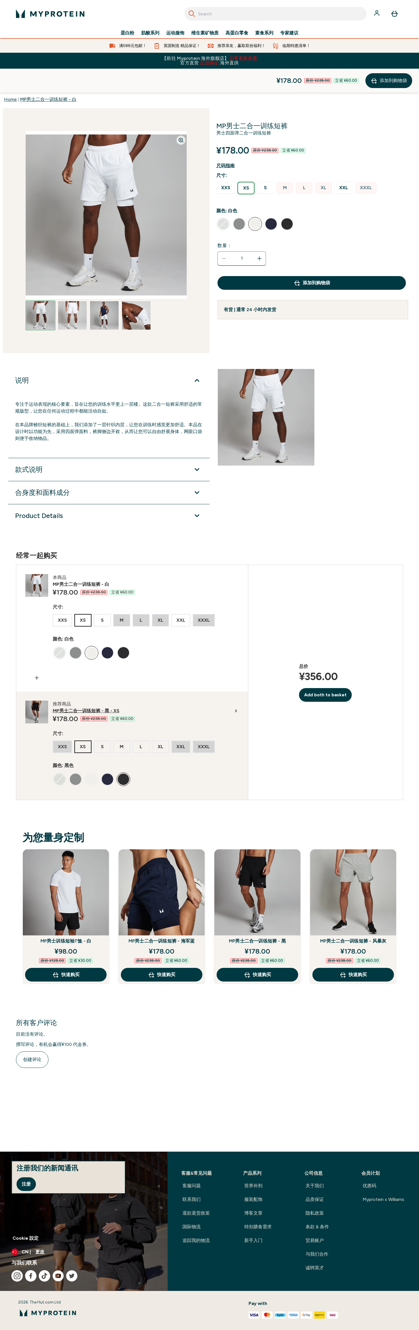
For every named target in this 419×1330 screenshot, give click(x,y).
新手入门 (253, 1240)
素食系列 (264, 33)
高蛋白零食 (236, 33)
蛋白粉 (127, 33)
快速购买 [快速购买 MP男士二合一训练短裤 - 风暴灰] (353, 950)
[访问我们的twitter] (72, 1276)
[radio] (225, 164)
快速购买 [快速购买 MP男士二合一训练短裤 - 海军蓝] (161, 950)
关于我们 (315, 1185)
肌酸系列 (150, 33)
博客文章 (253, 1213)
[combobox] (275, 14)
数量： (224, 221)
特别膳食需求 (258, 1226)
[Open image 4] (136, 291)
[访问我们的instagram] (17, 1276)
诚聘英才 (315, 1267)
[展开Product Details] (109, 491)
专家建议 (289, 33)
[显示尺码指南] (230, 141)
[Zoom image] (181, 116)
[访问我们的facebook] (30, 1276)
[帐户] (377, 14)
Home (10, 75)
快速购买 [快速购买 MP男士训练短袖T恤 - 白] (66, 950)
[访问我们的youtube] (58, 1276)
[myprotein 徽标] (50, 13)
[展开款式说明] (109, 445)
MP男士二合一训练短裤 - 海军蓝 (162, 917)
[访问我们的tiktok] (44, 1276)
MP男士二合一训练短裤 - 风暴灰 (353, 917)
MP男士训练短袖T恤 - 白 (65, 917)
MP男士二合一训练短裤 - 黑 (257, 917)
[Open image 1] (40, 291)
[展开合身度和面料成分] (109, 468)
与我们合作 (317, 1254)
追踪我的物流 (196, 1240)
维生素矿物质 (205, 33)
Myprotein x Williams (383, 1199)
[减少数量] (224, 234)
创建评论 (32, 1035)
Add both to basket (325, 671)
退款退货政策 (196, 1213)
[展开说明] (109, 356)
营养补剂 (253, 1185)
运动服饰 (175, 33)
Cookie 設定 (25, 1238)
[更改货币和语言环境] (83, 1252)
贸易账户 (315, 1240)
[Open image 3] (104, 291)
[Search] (192, 14)
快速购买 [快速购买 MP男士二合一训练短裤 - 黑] (257, 950)
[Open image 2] (72, 291)
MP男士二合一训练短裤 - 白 (48, 75)
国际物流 (191, 1226)
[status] (241, 234)
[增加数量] (259, 234)
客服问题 (191, 1185)
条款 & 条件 (317, 1226)
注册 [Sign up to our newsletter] (26, 1184)
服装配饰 (253, 1199)
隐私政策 (315, 1213)
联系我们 (191, 1199)
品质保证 (315, 1199)
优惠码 (369, 1185)
